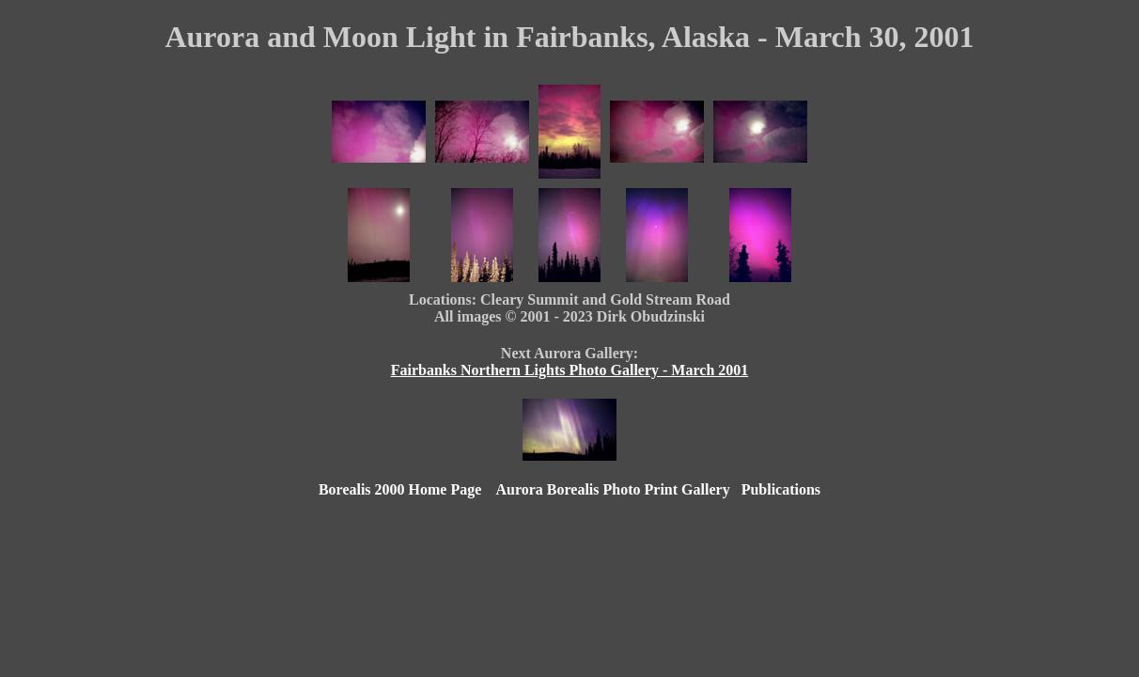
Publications (780, 489)
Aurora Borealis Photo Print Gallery (612, 489)
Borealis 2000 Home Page (400, 489)
